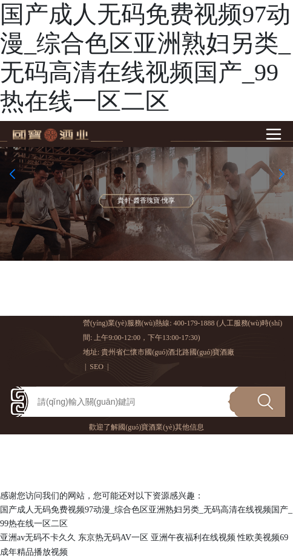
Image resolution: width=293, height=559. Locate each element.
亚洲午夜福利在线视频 (193, 537)
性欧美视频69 (262, 537)
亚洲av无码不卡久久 (38, 537)
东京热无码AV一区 (113, 537)
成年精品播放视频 (34, 552)
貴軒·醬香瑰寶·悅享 (146, 200)
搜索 (256, 397)
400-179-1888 (194, 323)
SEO (97, 366)
